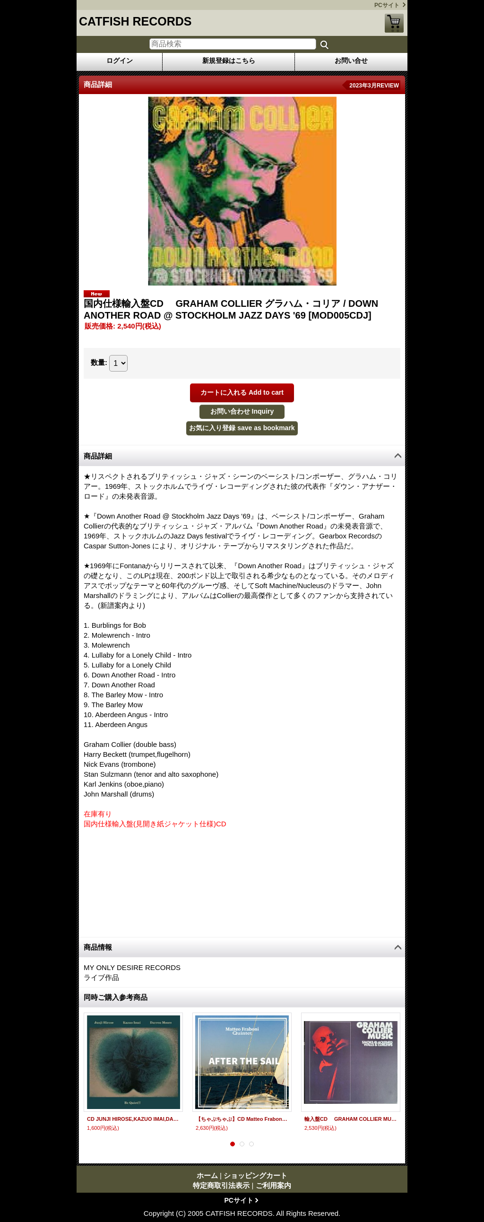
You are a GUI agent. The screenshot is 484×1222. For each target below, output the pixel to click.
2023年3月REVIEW (374, 85)
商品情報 (98, 947)
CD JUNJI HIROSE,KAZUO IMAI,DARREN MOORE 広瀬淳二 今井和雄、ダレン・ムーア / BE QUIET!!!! (133, 1119)
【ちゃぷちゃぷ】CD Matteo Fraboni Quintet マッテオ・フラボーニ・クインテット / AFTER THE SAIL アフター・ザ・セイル (242, 1119)
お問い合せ (351, 60)
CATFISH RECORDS (135, 21)
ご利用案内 (273, 1185)
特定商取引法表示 (221, 1185)
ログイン (119, 60)
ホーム (207, 1175)
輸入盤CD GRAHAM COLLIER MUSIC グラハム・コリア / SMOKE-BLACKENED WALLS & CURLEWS (350, 1119)
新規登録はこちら (228, 60)
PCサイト (386, 5)
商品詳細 (98, 456)
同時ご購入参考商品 (115, 997)
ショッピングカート (394, 23)
